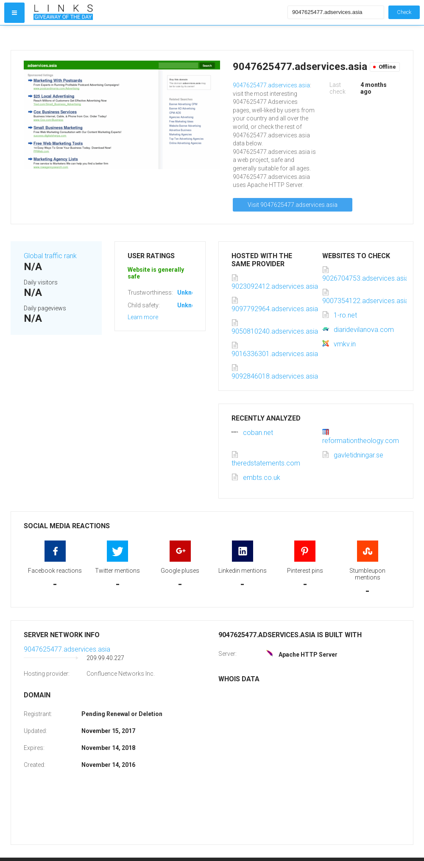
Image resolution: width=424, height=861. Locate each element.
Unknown (190, 292)
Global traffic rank (50, 256)
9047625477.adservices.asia (271, 85)
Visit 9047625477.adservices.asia (293, 204)
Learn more (143, 317)
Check (404, 12)
